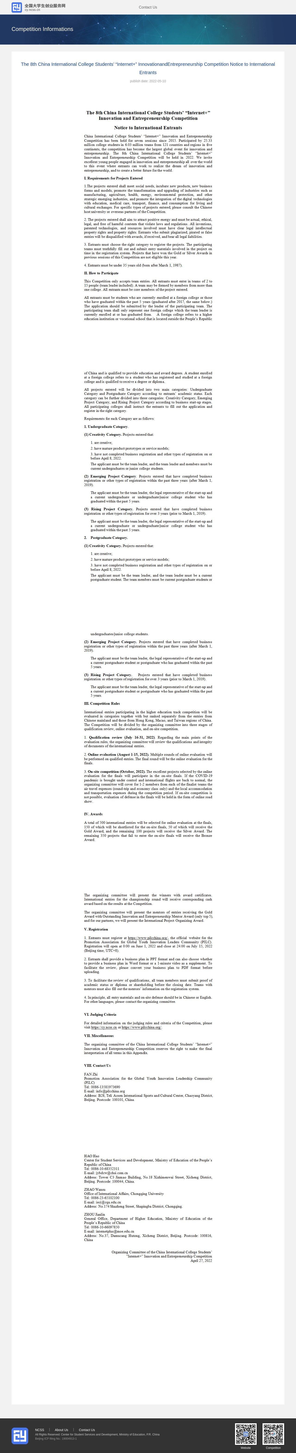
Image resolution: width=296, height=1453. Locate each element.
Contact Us (148, 7)
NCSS (39, 1430)
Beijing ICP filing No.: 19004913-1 (56, 1438)
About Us (61, 1430)
